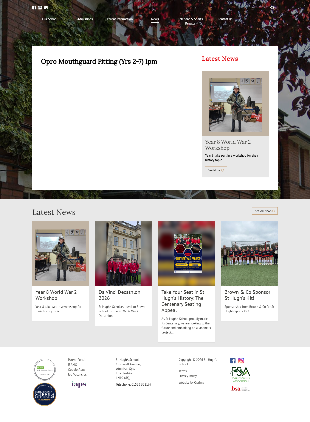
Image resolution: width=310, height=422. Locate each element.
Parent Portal (76, 360)
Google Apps (76, 369)
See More (216, 170)
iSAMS (72, 365)
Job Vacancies (77, 374)
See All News (265, 211)
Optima (199, 382)
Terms (183, 371)
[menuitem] (49, 19)
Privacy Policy (188, 376)
